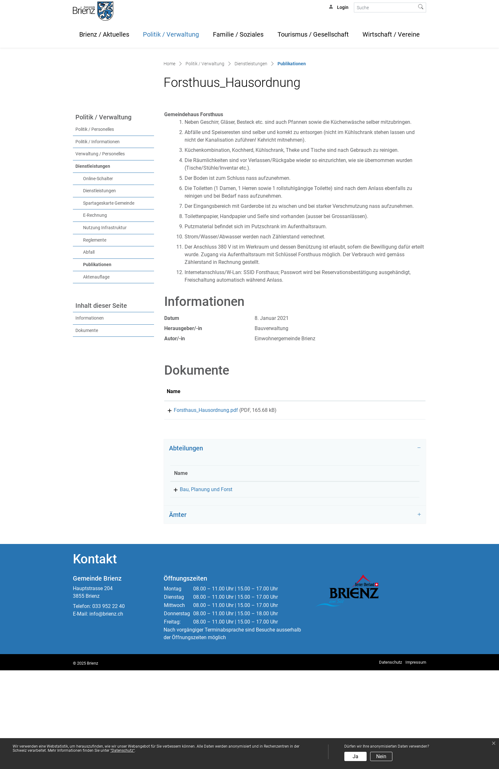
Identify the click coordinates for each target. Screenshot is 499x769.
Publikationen (110, 360)
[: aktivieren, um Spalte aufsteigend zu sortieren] (393, 488)
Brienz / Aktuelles (104, 34)
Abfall (89, 348)
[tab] (295, 547)
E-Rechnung (95, 311)
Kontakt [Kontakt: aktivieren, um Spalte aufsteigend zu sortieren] (381, 572)
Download (394, 507)
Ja (355, 756)
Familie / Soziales (238, 34)
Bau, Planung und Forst (200, 588)
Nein (381, 756)
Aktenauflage (96, 373)
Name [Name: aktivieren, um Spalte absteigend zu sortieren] (181, 572)
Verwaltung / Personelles (100, 250)
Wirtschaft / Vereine (391, 34)
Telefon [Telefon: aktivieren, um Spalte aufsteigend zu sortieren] (302, 572)
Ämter (177, 613)
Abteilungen (186, 547)
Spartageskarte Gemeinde (108, 299)
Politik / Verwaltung (171, 34)
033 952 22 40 (108, 705)
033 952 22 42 (309, 588)
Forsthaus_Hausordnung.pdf (199, 507)
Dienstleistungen (92, 262)
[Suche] (385, 7)
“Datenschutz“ (122, 750)
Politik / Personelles (94, 226)
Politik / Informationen (97, 238)
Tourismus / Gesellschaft (313, 34)
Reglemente (94, 336)
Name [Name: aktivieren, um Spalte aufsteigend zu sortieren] (173, 488)
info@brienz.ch (106, 712)
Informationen (89, 414)
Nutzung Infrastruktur (105, 324)
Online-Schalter (98, 275)
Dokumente (86, 426)
